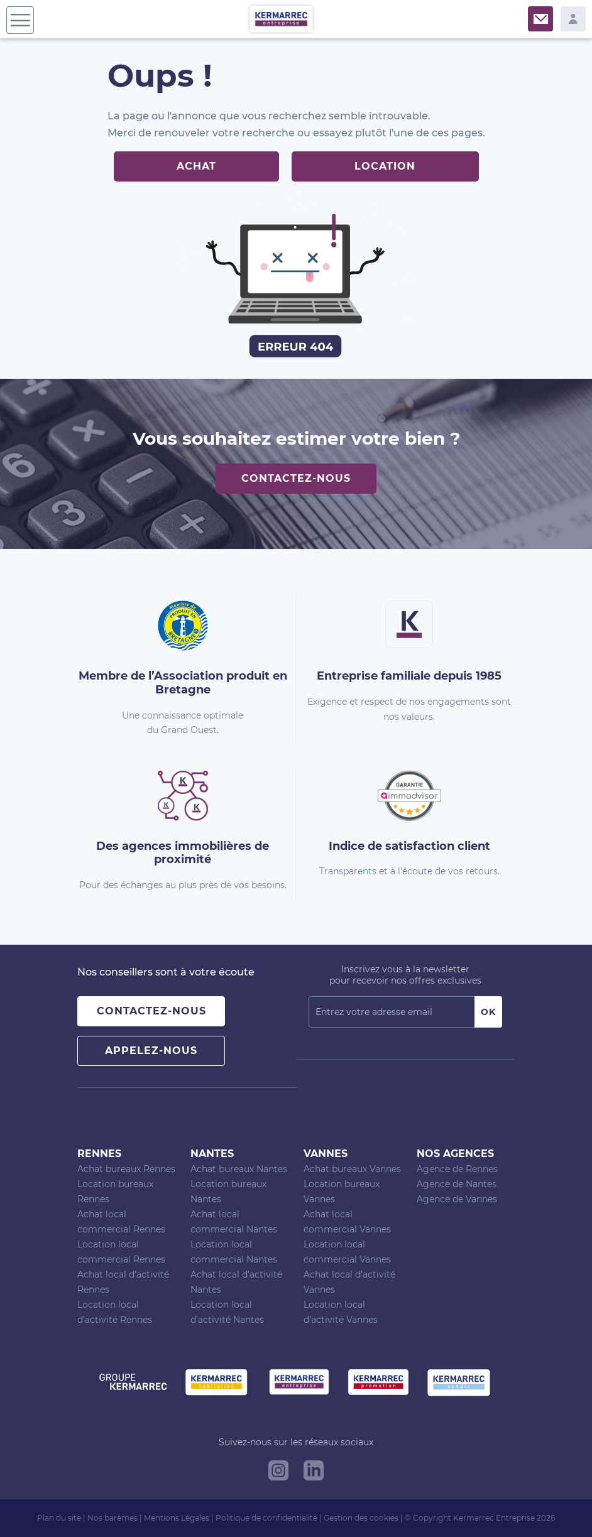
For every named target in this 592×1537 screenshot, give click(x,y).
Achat (196, 166)
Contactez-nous (296, 478)
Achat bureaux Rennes (126, 1169)
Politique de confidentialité (266, 1518)
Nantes (212, 1154)
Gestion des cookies (361, 1518)
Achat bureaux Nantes (238, 1169)
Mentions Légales (176, 1518)
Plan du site (59, 1518)
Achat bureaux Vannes (352, 1169)
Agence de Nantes (456, 1184)
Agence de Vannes (457, 1199)
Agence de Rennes (457, 1169)
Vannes (326, 1154)
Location (384, 166)
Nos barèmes (112, 1518)
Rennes (99, 1154)
